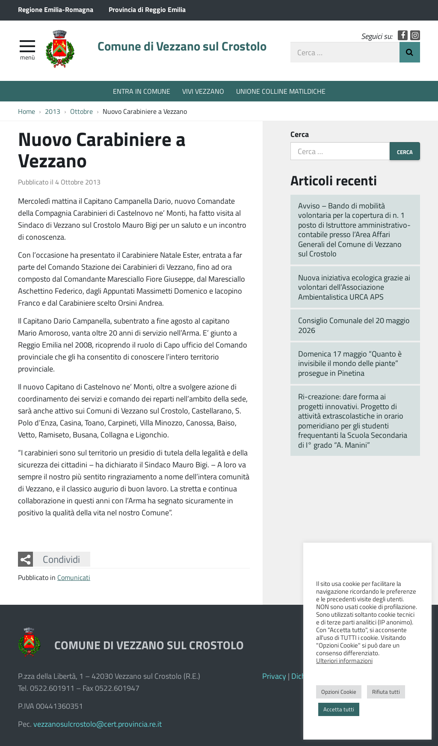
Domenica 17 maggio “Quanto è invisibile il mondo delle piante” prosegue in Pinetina (350, 363)
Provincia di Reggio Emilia (147, 9)
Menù (27, 57)
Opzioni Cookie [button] (338, 691)
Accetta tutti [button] (338, 709)
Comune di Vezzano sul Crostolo (182, 46)
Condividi (61, 559)
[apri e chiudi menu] (27, 45)
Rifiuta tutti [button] (386, 691)
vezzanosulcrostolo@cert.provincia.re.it (97, 724)
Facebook (403, 35)
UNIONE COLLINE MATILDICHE (281, 91)
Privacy (274, 676)
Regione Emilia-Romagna (55, 9)
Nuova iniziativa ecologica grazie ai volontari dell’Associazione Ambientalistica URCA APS (354, 287)
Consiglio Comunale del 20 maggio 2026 (354, 325)
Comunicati (73, 577)
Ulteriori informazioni (344, 660)
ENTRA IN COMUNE (141, 91)
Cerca (299, 134)
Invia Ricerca (410, 52)
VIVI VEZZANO (203, 91)
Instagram (415, 35)
